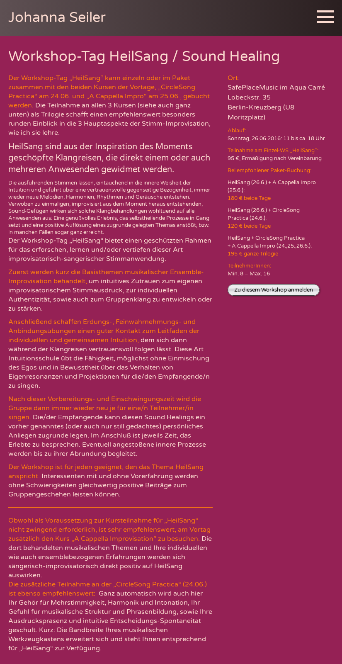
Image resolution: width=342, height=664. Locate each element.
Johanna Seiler (57, 17)
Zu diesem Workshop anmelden (273, 290)
